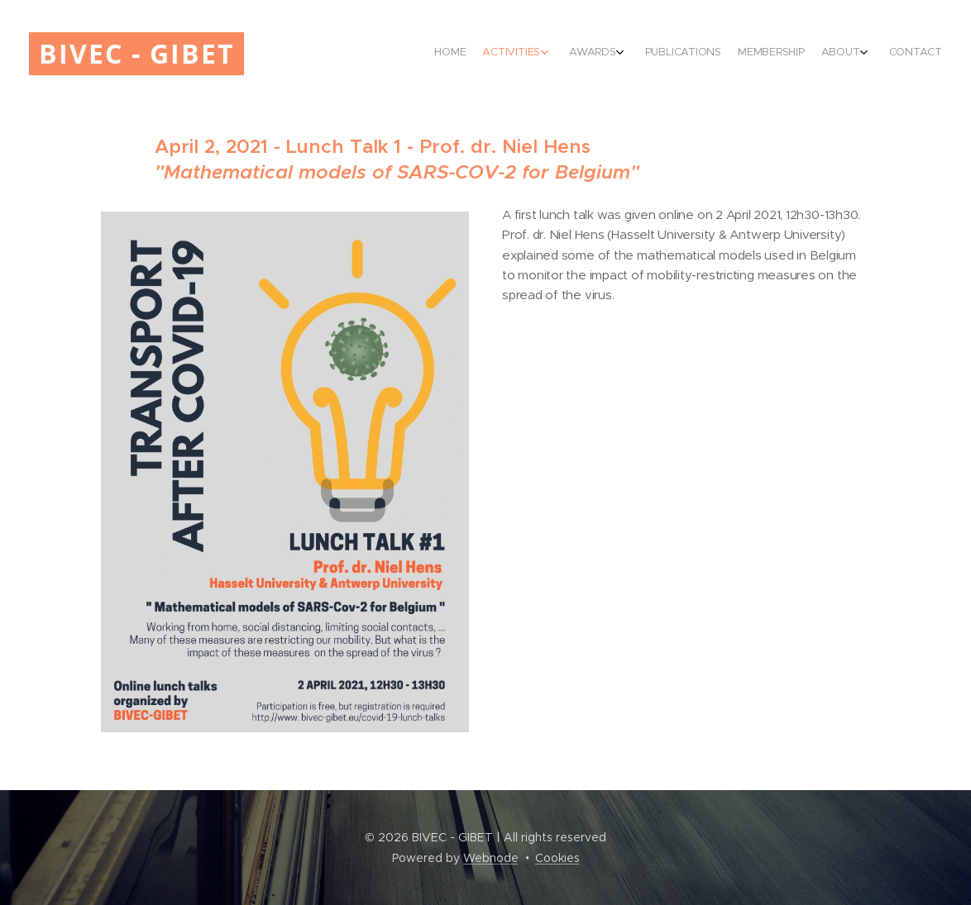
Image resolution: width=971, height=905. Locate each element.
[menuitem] (807, 53)
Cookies (557, 857)
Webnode (491, 857)
